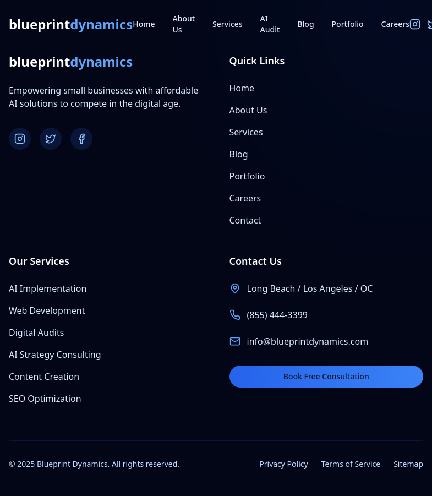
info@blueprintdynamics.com (308, 341)
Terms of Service (351, 464)
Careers (395, 24)
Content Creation (44, 376)
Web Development (47, 310)
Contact (245, 220)
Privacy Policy (283, 464)
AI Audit (270, 24)
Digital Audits (36, 332)
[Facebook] (81, 139)
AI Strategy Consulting (55, 354)
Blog (305, 24)
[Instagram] (414, 24)
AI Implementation (47, 288)
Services (227, 24)
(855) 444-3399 (277, 315)
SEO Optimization (45, 399)
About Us (184, 24)
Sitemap (408, 464)
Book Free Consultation (326, 376)
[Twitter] (51, 139)
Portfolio (348, 24)
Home (144, 24)
